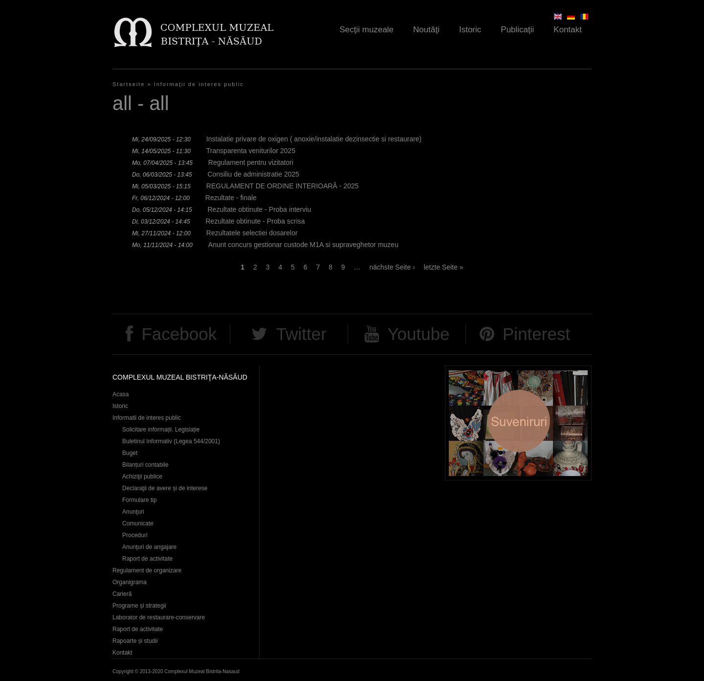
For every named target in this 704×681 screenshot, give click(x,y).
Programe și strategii (139, 605)
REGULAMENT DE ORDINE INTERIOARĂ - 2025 (282, 186)
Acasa (120, 394)
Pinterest (536, 333)
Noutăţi (426, 29)
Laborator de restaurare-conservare (158, 617)
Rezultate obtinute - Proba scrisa (255, 221)
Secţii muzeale (367, 29)
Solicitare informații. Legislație (161, 429)
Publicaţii (517, 29)
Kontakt (567, 29)
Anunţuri (133, 511)
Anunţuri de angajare (149, 547)
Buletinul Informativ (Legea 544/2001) (171, 441)
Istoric (470, 29)
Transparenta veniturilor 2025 (250, 151)
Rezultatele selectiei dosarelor (252, 233)
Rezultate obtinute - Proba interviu (259, 209)
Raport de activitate (147, 558)
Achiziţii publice (142, 476)
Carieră (122, 593)
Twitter (301, 333)
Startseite (128, 84)
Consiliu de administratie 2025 (254, 174)
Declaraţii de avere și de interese (165, 488)
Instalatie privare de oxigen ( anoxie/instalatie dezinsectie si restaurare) (313, 139)
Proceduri (134, 535)
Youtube (418, 333)
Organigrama (129, 582)
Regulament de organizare (146, 570)
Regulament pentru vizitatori (250, 162)
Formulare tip (139, 500)
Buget (129, 453)
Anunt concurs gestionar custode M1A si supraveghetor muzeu (303, 245)
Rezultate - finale (231, 198)
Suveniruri (518, 422)
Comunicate (138, 523)
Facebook (179, 333)
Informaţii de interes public (199, 84)
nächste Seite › (392, 267)
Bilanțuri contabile (145, 464)
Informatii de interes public (146, 417)
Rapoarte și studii (135, 640)
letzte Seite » (443, 267)
